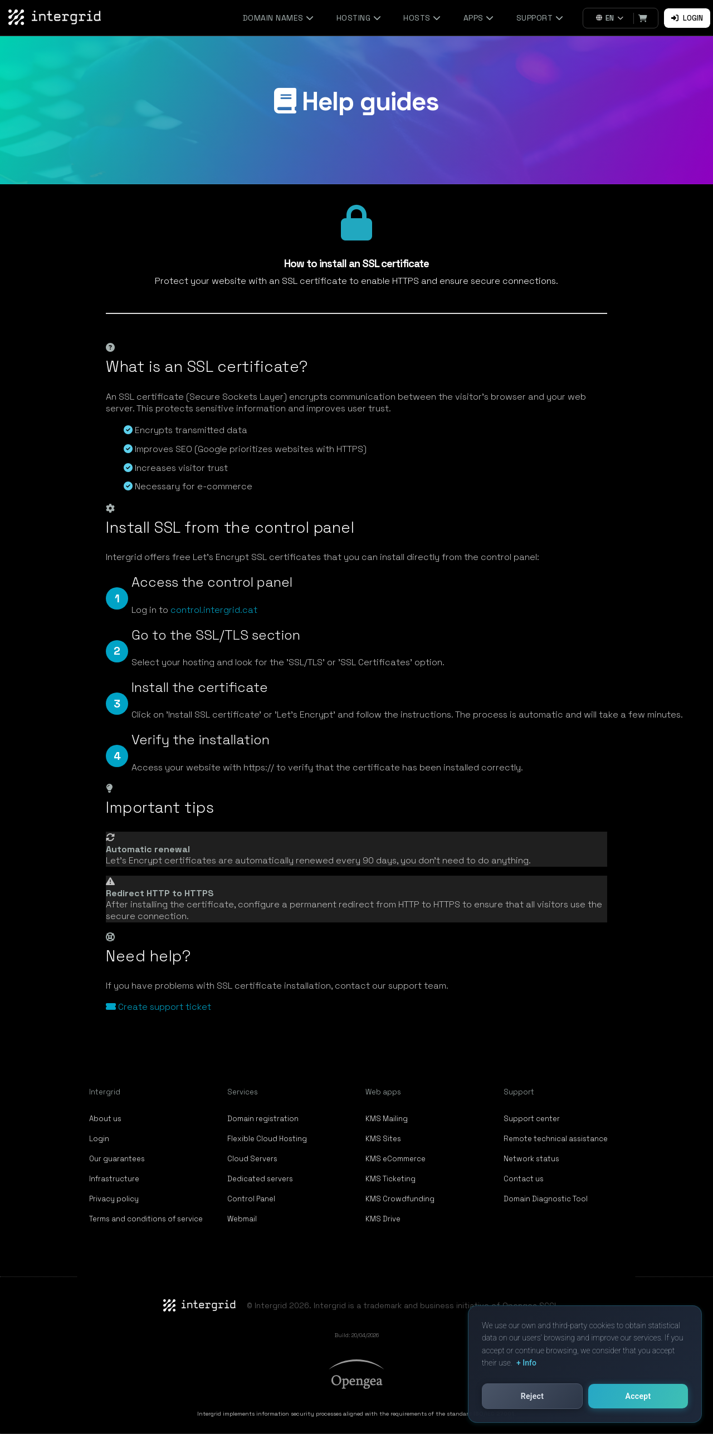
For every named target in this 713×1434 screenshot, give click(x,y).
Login (687, 18)
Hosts (422, 18)
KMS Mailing (386, 1118)
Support (540, 18)
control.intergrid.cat (213, 610)
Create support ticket (158, 1007)
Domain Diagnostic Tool (546, 1199)
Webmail (242, 1219)
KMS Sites (383, 1138)
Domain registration (263, 1118)
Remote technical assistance (556, 1138)
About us (105, 1118)
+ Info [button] (526, 1362)
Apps (478, 18)
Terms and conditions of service (146, 1219)
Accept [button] (638, 1396)
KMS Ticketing (390, 1178)
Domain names (278, 18)
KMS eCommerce (395, 1158)
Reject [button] (532, 1396)
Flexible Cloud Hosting (267, 1138)
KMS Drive (383, 1219)
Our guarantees (117, 1158)
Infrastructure (114, 1178)
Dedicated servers (260, 1178)
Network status (531, 1158)
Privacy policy (114, 1199)
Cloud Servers (252, 1158)
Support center (532, 1118)
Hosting (359, 18)
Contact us (524, 1178)
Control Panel (251, 1199)
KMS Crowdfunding (399, 1199)
